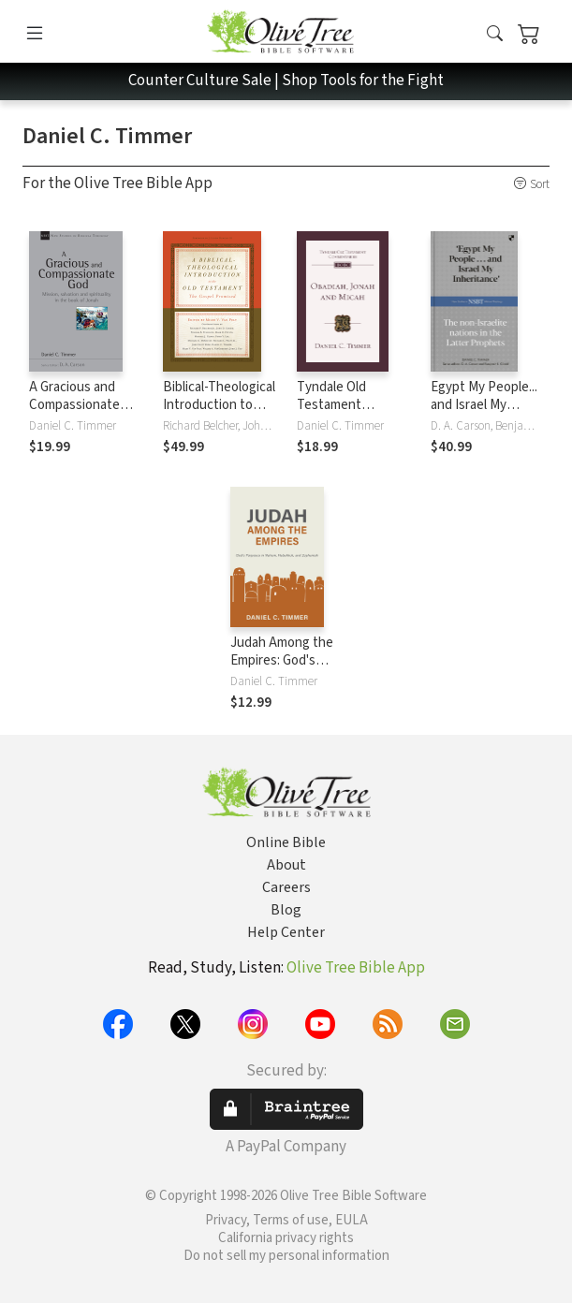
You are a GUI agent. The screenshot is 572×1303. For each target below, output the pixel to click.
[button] (495, 34)
